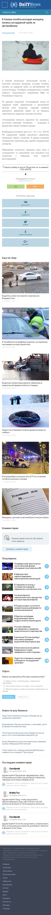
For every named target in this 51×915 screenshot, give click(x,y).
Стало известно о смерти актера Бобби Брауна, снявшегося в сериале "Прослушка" (23, 751)
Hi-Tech (6, 888)
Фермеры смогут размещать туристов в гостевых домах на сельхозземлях (27, 784)
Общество (7, 881)
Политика (7, 868)
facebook (25, 215)
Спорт (5, 878)
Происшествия (8, 33)
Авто (5, 895)
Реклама (6, 905)
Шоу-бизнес (7, 885)
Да (15, 186)
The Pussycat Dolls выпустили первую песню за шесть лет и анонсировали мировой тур (23, 734)
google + (25, 244)
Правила (6, 898)
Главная (6, 864)
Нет (35, 186)
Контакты (7, 902)
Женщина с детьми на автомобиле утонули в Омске (25, 517)
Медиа (5, 891)
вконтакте (25, 205)
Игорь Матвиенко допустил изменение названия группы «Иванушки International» (24, 742)
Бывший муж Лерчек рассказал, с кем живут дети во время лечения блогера (24, 725)
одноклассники (25, 234)
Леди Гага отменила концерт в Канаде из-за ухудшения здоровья (22, 717)
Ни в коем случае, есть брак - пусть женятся (24, 686)
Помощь (6, 908)
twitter (25, 225)
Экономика (7, 871)
